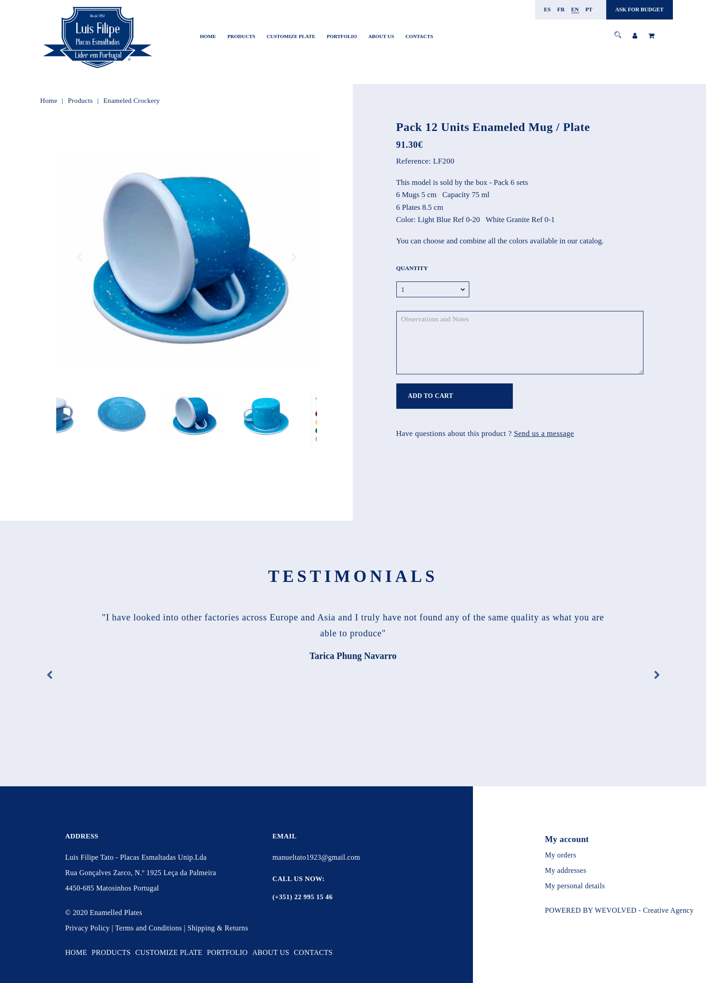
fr (561, 9)
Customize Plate (291, 36)
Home (208, 36)
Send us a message (544, 433)
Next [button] (294, 258)
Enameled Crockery (131, 100)
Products (241, 36)
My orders (560, 855)
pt (589, 9)
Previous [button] (79, 258)
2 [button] (179, 435)
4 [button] (193, 435)
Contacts (419, 36)
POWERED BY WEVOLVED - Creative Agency (619, 910)
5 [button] (200, 435)
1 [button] (173, 435)
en (575, 9)
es (547, 9)
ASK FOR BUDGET (639, 9)
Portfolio (341, 36)
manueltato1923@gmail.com (316, 857)
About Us (381, 36)
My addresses (565, 870)
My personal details (575, 886)
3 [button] (186, 435)
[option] (186, 258)
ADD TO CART (430, 395)
